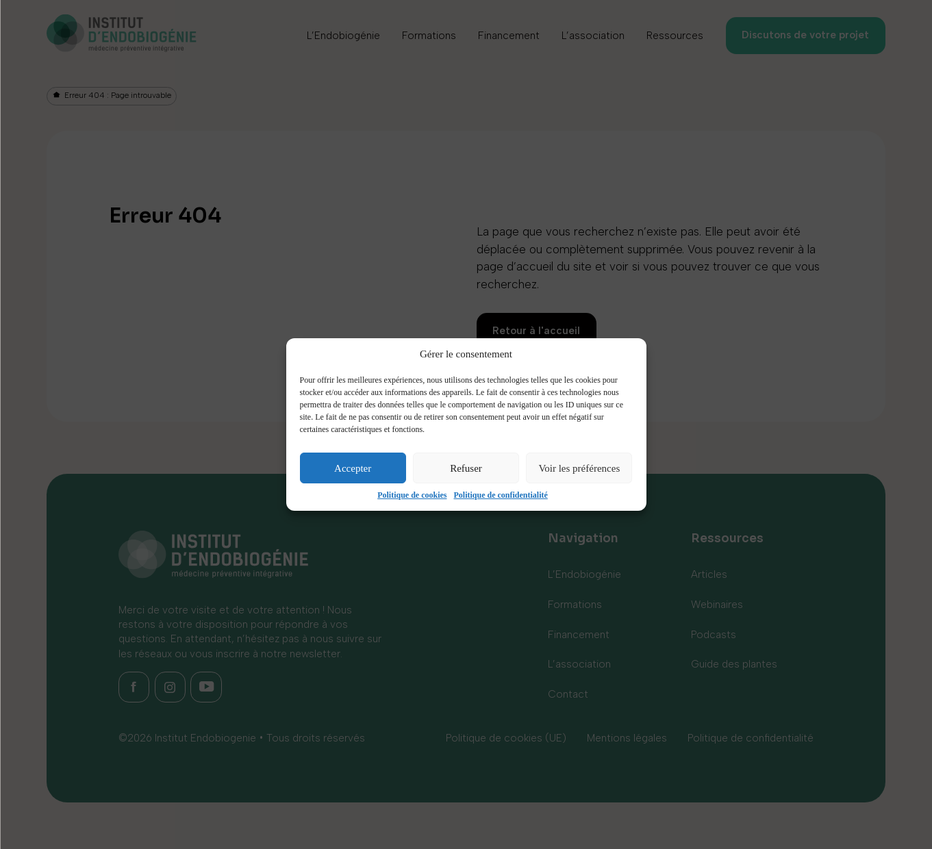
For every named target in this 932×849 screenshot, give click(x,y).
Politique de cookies (411, 495)
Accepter (352, 468)
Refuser (466, 468)
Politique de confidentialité (501, 495)
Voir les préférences (579, 468)
